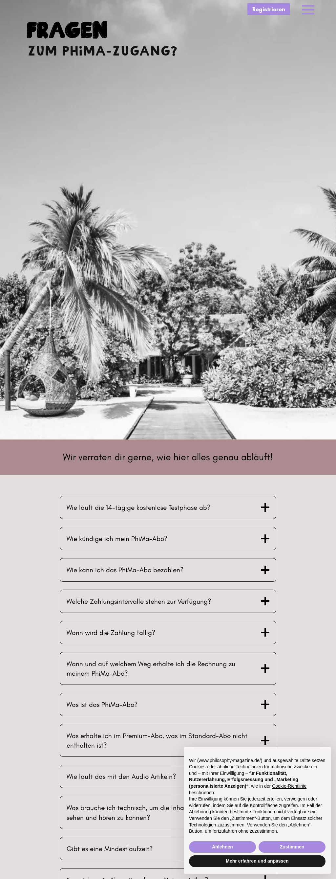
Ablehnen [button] (222, 846)
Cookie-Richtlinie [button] (289, 786)
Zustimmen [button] (292, 846)
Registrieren (268, 9)
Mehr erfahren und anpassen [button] (257, 861)
